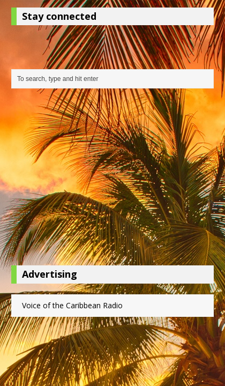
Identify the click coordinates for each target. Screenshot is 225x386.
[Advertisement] (112, 180)
